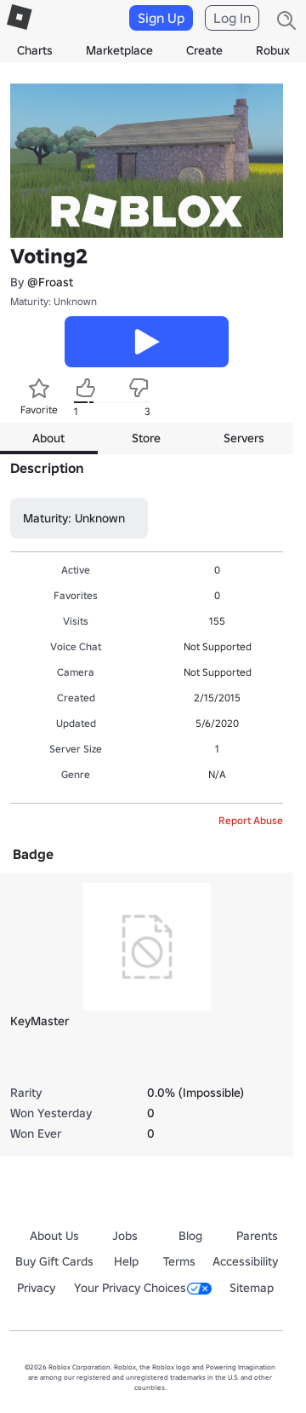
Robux (273, 50)
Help (126, 1261)
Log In (232, 17)
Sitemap (252, 1287)
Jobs (125, 1235)
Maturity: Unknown (53, 301)
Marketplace (119, 50)
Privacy (36, 1287)
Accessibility (245, 1261)
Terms (179, 1261)
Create (204, 50)
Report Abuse (250, 820)
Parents (257, 1235)
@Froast (50, 282)
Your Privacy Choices (143, 1287)
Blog (190, 1235)
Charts (35, 50)
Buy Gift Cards (54, 1261)
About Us (54, 1235)
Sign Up (161, 17)
